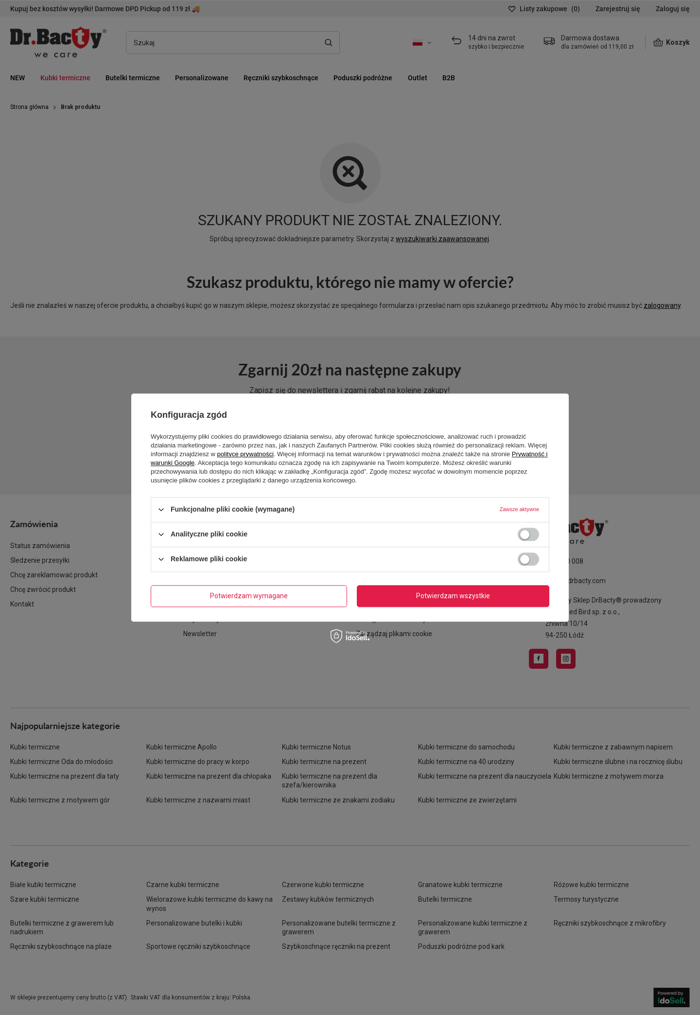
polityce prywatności (245, 454)
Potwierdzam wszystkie (453, 596)
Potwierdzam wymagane (249, 596)
